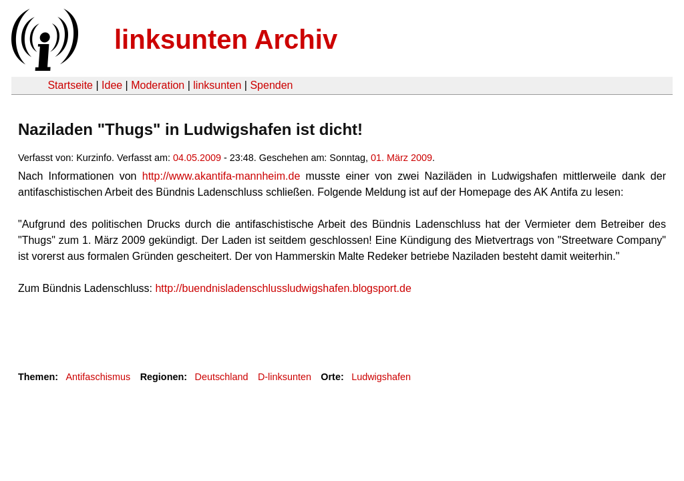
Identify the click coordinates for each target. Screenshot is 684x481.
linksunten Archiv (225, 39)
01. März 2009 (401, 157)
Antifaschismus (97, 376)
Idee (112, 85)
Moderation (157, 85)
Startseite (70, 85)
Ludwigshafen (381, 376)
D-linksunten (284, 376)
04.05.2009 (197, 157)
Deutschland (221, 376)
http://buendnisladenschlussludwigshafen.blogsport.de (283, 288)
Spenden (271, 85)
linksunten (217, 85)
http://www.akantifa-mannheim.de (221, 176)
